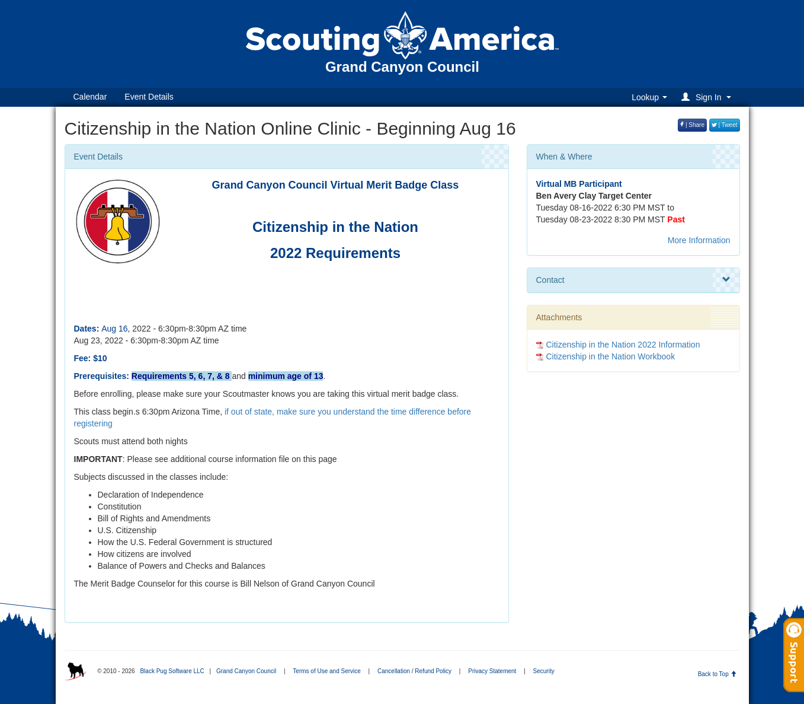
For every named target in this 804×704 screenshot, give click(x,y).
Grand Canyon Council (246, 671)
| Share (692, 125)
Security (544, 671)
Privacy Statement (492, 671)
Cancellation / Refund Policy (414, 671)
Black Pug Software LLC (172, 671)
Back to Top (717, 674)
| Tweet (725, 125)
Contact (633, 280)
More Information (699, 240)
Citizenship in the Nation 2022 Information (623, 344)
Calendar (90, 96)
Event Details (148, 96)
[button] (707, 97)
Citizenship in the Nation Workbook (610, 356)
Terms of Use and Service (327, 671)
